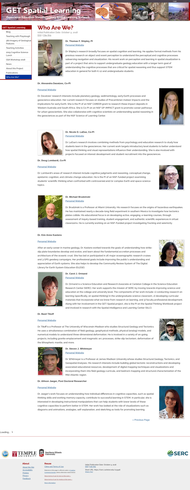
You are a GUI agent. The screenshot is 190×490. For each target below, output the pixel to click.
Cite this (47, 35)
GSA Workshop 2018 (15, 59)
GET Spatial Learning (14, 27)
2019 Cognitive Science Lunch (17, 54)
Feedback (27, 479)
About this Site (28, 467)
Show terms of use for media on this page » (58, 479)
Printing (26, 473)
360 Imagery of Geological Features (18, 42)
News (9, 64)
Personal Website (74, 45)
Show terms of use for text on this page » (57, 476)
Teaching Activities (15, 48)
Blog (8, 32)
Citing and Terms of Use (54, 467)
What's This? (89, 472)
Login (175, 1)
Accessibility (28, 470)
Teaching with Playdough (18, 36)
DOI (39, 35)
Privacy (26, 476)
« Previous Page (141, 419)
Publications (12, 73)
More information (49, 483)
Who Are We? (12, 77)
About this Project (14, 68)
